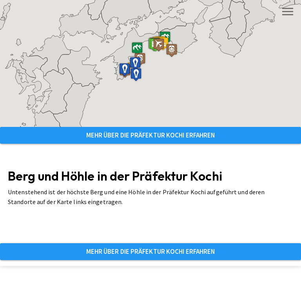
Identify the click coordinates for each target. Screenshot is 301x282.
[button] (140, 59)
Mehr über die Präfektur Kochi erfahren (150, 135)
